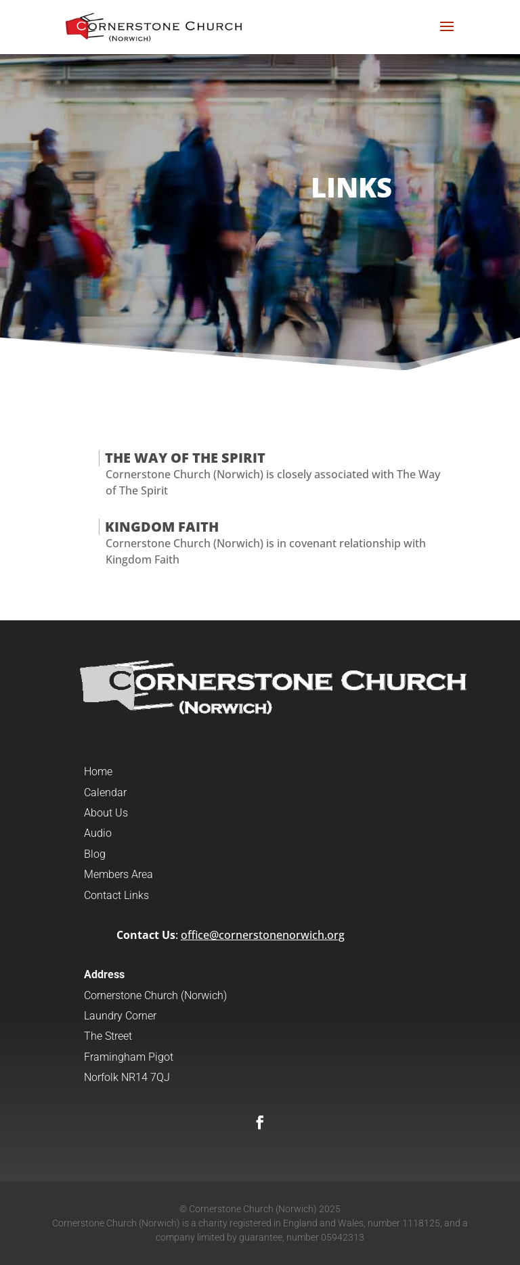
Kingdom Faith (162, 527)
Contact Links (116, 895)
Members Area (118, 874)
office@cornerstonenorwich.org (263, 934)
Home (98, 771)
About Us (106, 812)
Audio (98, 833)
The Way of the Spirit (185, 457)
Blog (95, 854)
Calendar (105, 792)
